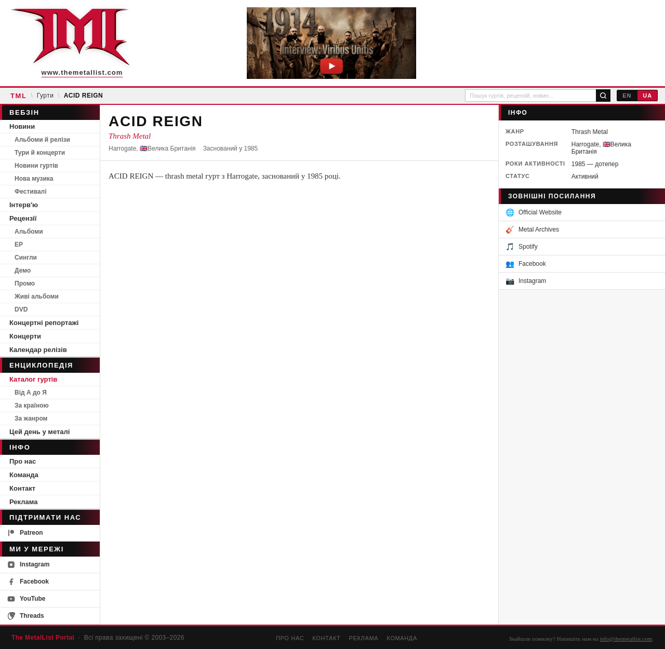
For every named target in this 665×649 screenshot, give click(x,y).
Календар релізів (38, 350)
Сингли (26, 257)
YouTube (26, 599)
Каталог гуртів (33, 379)
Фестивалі (31, 191)
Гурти (45, 95)
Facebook (28, 582)
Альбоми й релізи (42, 139)
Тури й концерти (40, 152)
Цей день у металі (39, 432)
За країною (32, 405)
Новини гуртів (36, 165)
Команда (23, 475)
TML (18, 96)
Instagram (28, 565)
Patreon (25, 533)
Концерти (25, 336)
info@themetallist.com (626, 639)
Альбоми (29, 231)
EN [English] (626, 95)
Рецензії (22, 218)
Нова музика (34, 178)
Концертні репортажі (43, 323)
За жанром (31, 418)
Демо (23, 270)
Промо (25, 283)
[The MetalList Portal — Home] (70, 43)
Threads (25, 616)
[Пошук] (603, 95)
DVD (21, 309)
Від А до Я (31, 392)
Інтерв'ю (23, 205)
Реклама (23, 502)
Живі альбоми (37, 296)
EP (19, 244)
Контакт (22, 488)
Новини (22, 126)
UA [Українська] (647, 95)
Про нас (22, 461)
